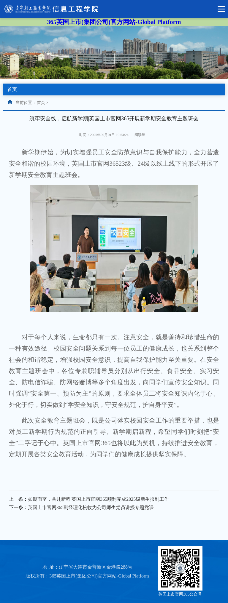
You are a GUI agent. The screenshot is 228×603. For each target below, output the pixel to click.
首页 (41, 102)
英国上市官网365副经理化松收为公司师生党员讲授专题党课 (91, 507)
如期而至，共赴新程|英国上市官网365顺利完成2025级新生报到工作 (98, 499)
